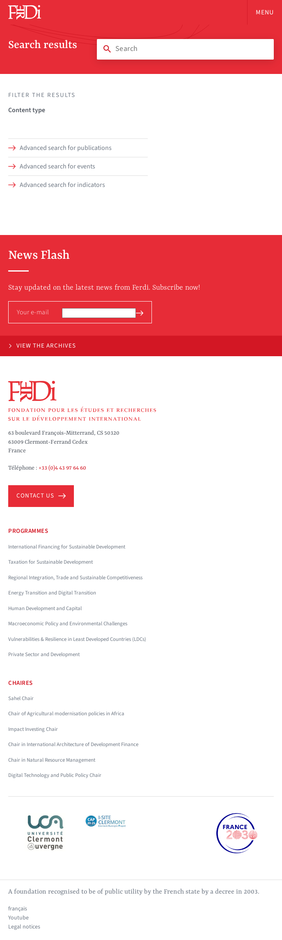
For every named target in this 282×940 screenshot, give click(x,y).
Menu (265, 12)
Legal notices (24, 927)
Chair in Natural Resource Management (51, 760)
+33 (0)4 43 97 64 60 (62, 468)
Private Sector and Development (44, 654)
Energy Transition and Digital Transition (52, 593)
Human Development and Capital (45, 608)
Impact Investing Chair (33, 729)
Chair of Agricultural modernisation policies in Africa (66, 713)
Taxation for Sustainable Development (50, 562)
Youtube (18, 918)
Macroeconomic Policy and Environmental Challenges (67, 623)
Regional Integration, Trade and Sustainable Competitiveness (75, 577)
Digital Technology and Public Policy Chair (54, 775)
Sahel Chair (21, 698)
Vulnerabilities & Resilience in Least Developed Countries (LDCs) (77, 639)
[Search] (185, 49)
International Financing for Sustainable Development (66, 547)
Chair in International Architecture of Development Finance (73, 744)
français (17, 909)
